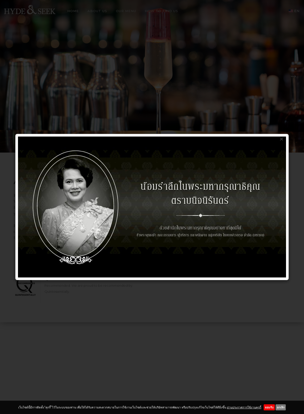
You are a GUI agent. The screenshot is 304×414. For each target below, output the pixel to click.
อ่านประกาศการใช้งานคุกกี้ (244, 407)
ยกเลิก (281, 407)
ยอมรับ (269, 407)
